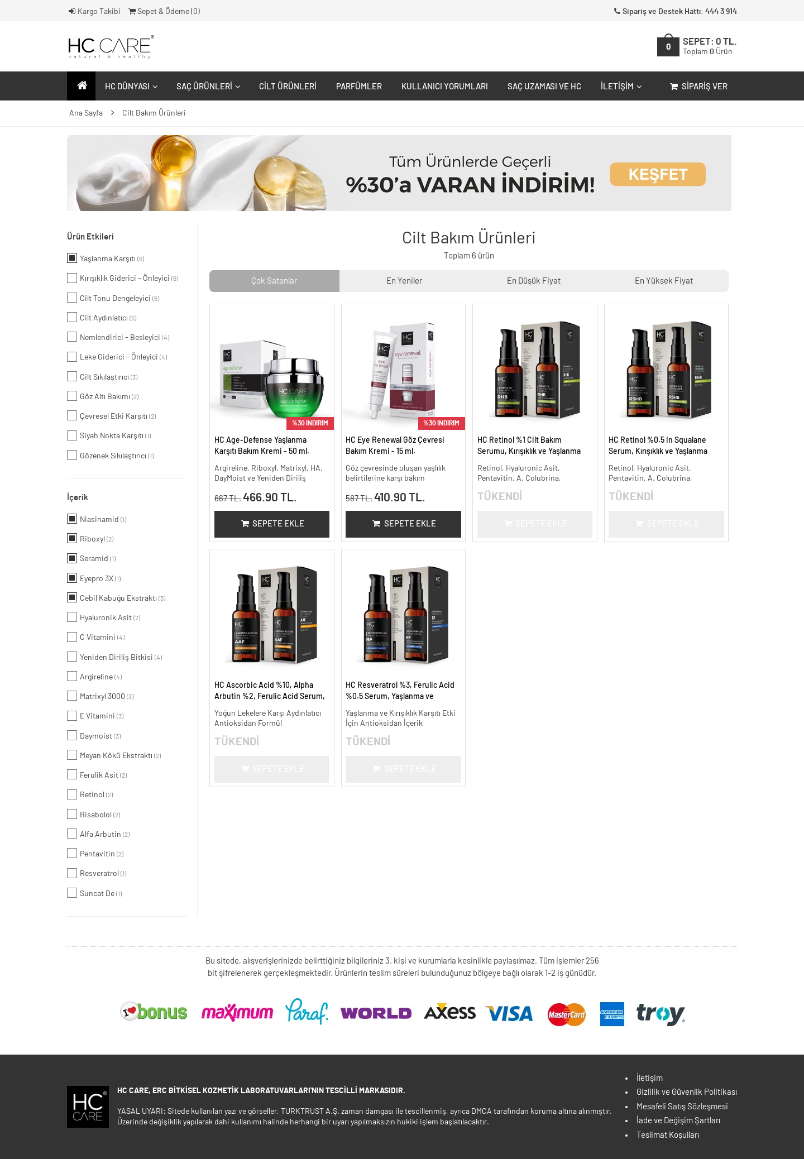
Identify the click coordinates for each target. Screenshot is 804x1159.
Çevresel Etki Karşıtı (111, 415)
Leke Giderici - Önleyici (117, 357)
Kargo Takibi (94, 12)
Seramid (91, 558)
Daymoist (94, 735)
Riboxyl (90, 538)
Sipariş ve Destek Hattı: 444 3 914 (674, 12)
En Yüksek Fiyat (664, 281)
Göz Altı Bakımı (102, 396)
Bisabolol (93, 814)
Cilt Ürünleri (288, 87)
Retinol (90, 794)
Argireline (94, 676)
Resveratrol (96, 873)
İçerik (77, 498)
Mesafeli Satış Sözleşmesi (682, 1107)
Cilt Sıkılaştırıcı (102, 376)
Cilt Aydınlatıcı (101, 317)
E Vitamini (95, 716)
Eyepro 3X (94, 578)
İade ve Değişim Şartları (678, 1121)
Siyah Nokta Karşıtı (109, 435)
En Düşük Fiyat (534, 281)
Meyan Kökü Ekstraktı (114, 755)
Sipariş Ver (697, 87)
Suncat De (94, 893)
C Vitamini (96, 637)
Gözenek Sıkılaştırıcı (110, 455)
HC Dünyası (130, 87)
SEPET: (710, 46)
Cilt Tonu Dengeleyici (113, 298)
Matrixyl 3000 (100, 696)
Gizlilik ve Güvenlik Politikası (686, 1092)
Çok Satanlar (274, 281)
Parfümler (359, 87)
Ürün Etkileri (90, 237)
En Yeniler (404, 281)
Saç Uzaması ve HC (544, 87)
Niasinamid (96, 519)
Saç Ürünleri (207, 87)
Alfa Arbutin (98, 833)
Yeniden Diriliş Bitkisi (114, 657)
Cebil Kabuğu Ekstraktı (116, 597)
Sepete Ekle (271, 524)
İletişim (620, 87)
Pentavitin (95, 853)
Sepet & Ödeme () (163, 12)
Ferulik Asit (97, 774)
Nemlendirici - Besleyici (118, 337)
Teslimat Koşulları (667, 1135)
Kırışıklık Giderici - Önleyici (122, 278)
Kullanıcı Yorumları (444, 87)
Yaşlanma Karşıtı (105, 258)
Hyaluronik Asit (103, 617)
